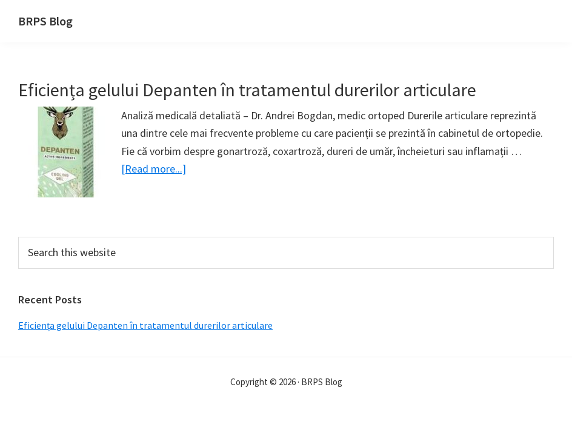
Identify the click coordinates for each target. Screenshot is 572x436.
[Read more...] (153, 168)
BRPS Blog (45, 20)
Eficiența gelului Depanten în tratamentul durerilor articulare (247, 89)
